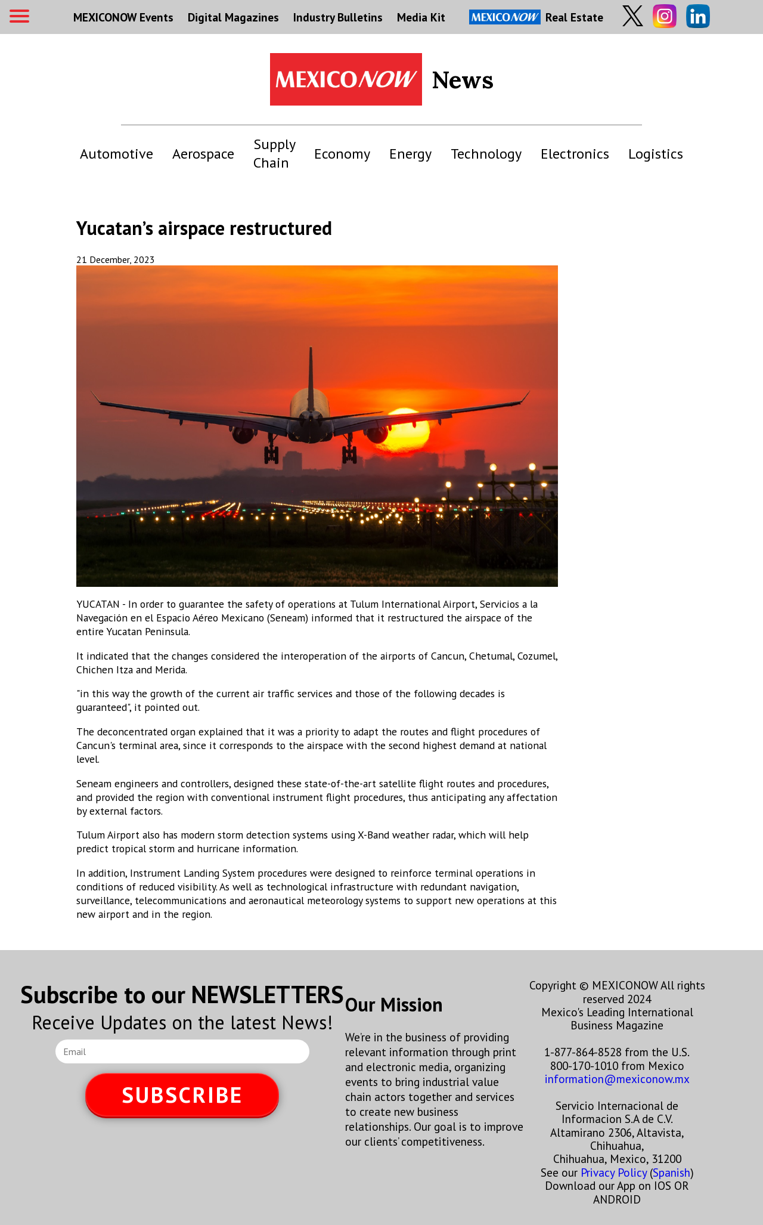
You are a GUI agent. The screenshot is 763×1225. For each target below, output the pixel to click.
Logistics (655, 153)
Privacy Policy (614, 1172)
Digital (233, 17)
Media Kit (421, 17)
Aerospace (203, 153)
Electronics (575, 153)
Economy (342, 153)
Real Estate (536, 17)
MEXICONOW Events (123, 17)
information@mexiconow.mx (617, 1078)
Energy (410, 153)
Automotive (116, 153)
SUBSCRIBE (182, 1095)
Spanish (671, 1172)
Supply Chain (274, 153)
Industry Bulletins (338, 17)
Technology (486, 153)
